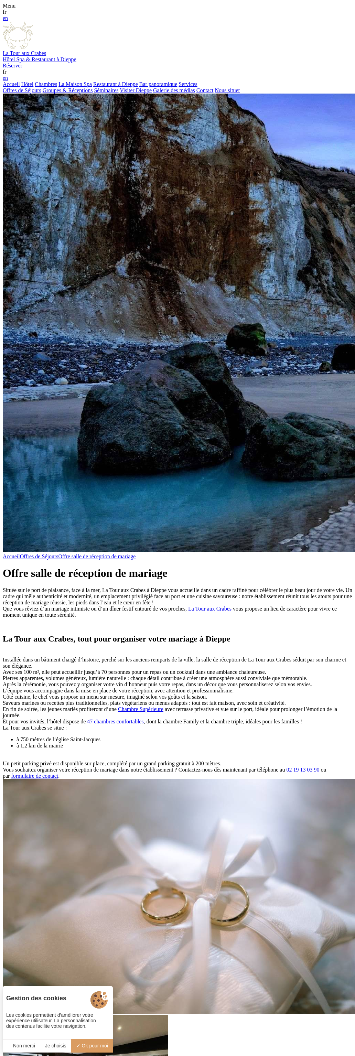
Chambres (46, 84)
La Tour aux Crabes (210, 609)
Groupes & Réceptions (68, 90)
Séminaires (106, 90)
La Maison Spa (75, 84)
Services (188, 84)
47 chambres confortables (115, 721)
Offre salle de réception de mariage (97, 556)
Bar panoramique (158, 84)
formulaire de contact (34, 776)
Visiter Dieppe (136, 90)
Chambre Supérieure (140, 709)
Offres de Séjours (22, 90)
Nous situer (227, 90)
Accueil (11, 84)
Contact (205, 90)
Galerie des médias (174, 90)
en (5, 18)
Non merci (21, 1045)
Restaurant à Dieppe (115, 84)
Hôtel (27, 84)
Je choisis (55, 1045)
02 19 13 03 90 (302, 770)
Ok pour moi (92, 1045)
